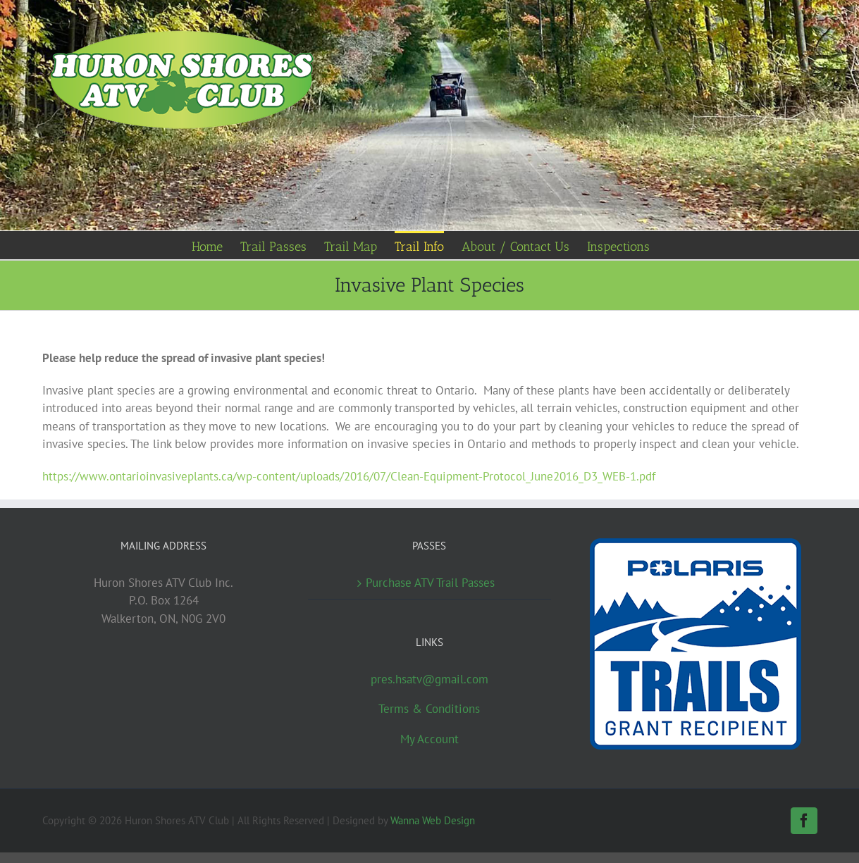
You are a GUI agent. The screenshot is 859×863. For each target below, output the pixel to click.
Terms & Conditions (429, 708)
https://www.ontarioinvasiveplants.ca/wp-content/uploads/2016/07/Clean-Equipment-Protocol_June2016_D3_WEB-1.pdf (348, 476)
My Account (429, 739)
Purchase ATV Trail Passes (430, 582)
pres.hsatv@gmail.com (429, 679)
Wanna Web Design (432, 820)
